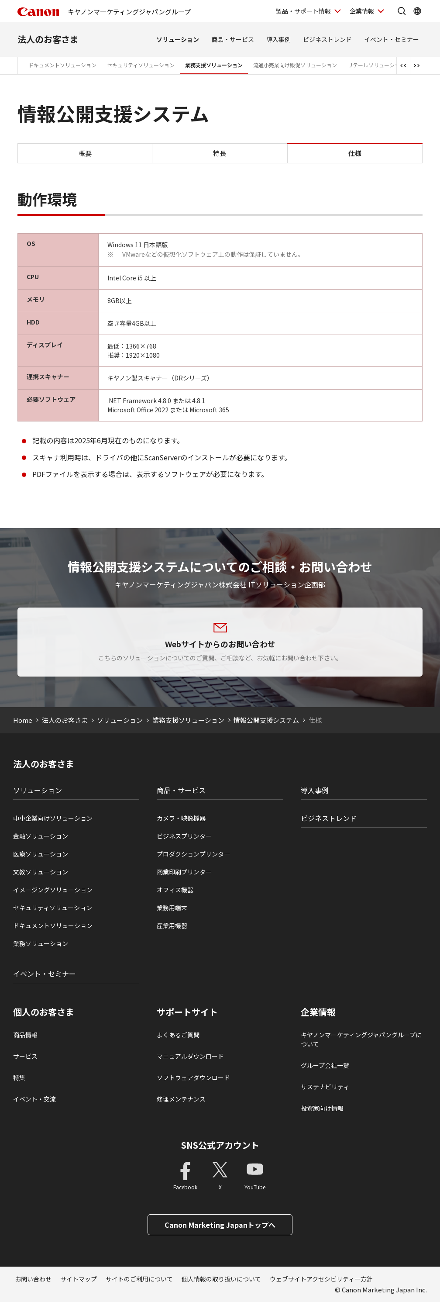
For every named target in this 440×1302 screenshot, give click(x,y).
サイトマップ (78, 1278)
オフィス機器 (175, 889)
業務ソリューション (40, 943)
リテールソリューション (376, 65)
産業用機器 (172, 925)
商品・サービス (232, 39)
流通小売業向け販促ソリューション (295, 65)
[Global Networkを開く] (417, 11)
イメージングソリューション (53, 889)
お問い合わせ (33, 1278)
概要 (85, 153)
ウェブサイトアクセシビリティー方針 (321, 1278)
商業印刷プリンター (184, 871)
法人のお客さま (48, 39)
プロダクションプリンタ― (193, 854)
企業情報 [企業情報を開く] (362, 11)
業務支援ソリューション (214, 65)
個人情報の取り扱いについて (221, 1278)
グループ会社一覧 (325, 1065)
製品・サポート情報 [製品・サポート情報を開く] (303, 11)
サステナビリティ (325, 1086)
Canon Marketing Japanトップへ (220, 1224)
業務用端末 (172, 907)
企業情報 (318, 1012)
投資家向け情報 (322, 1108)
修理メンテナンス (181, 1099)
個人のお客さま (43, 1012)
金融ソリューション (40, 836)
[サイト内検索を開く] (401, 11)
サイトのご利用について (139, 1278)
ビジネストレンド (327, 39)
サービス (25, 1056)
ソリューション (177, 39)
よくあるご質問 (178, 1034)
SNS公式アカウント (220, 1145)
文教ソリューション (40, 871)
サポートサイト (187, 1012)
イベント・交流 (34, 1099)
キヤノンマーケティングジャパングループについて (361, 1039)
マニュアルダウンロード (190, 1056)
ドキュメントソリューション (62, 65)
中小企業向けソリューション (53, 818)
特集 (19, 1077)
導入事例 (278, 39)
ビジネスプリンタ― (184, 836)
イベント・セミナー (391, 39)
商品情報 (25, 1034)
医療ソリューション (40, 854)
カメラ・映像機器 (181, 818)
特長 (219, 153)
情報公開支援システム (266, 720)
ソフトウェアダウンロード (193, 1077)
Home (22, 720)
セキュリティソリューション (141, 65)
